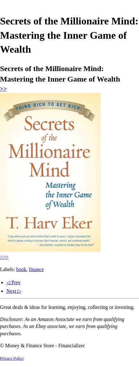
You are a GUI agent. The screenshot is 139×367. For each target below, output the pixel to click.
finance (36, 269)
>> (3, 88)
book (21, 269)
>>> (4, 257)
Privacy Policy (12, 358)
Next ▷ (13, 291)
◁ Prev (13, 282)
